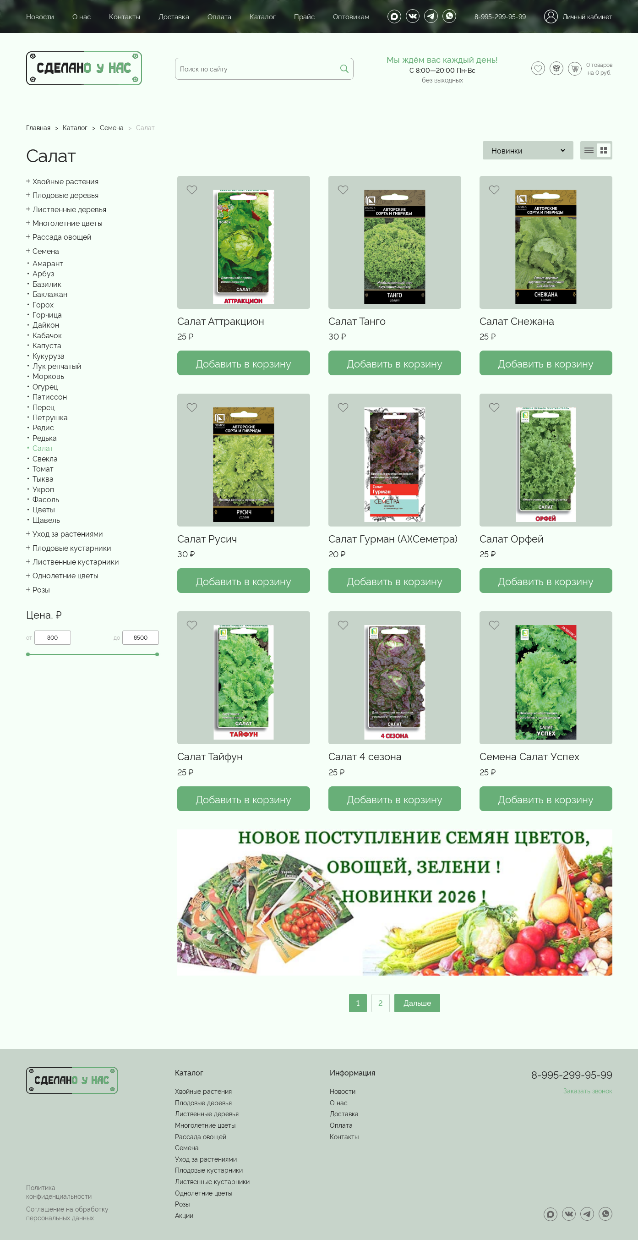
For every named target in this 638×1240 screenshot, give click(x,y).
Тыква (43, 478)
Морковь (48, 376)
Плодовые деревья (65, 195)
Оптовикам (340, 16)
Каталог (254, 16)
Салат (43, 448)
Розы (41, 589)
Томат (43, 468)
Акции (184, 1214)
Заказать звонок (587, 1090)
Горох (43, 304)
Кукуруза (49, 356)
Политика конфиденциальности (59, 1190)
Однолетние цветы (65, 575)
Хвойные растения (65, 181)
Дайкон (46, 324)
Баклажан (50, 294)
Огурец (45, 386)
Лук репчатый (57, 366)
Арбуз (43, 273)
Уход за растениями (68, 533)
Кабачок (47, 335)
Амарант (48, 263)
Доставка (167, 16)
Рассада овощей (62, 236)
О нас (79, 16)
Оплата (212, 16)
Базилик (47, 284)
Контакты (120, 16)
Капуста (47, 345)
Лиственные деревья (69, 209)
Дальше (417, 1003)
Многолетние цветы (68, 223)
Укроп (43, 489)
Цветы (44, 509)
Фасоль (46, 499)
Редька (45, 438)
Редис (43, 427)
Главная (38, 127)
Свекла (45, 458)
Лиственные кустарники (76, 561)
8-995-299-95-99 (500, 16)
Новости (39, 16)
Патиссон (50, 396)
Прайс (295, 16)
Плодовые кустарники (72, 548)
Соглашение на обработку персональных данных (67, 1213)
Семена (112, 127)
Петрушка (50, 417)
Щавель (46, 520)
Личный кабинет (578, 16)
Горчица (47, 314)
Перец (44, 407)
